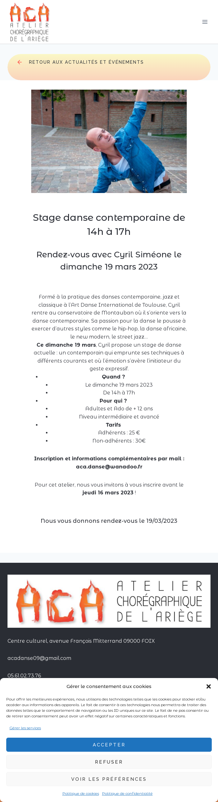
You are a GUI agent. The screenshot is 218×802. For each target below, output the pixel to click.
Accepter (109, 745)
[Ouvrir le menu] (205, 22)
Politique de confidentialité (127, 793)
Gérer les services (25, 727)
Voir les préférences (109, 779)
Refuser (109, 762)
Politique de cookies (80, 793)
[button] (209, 686)
